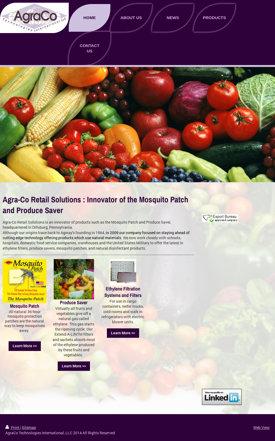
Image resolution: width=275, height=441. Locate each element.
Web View (261, 427)
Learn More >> (25, 346)
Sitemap (29, 427)
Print (12, 427)
